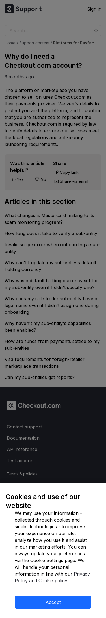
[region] (53, 550)
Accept (53, 602)
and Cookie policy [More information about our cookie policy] (48, 580)
